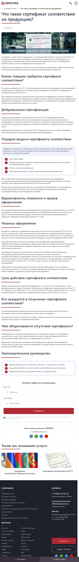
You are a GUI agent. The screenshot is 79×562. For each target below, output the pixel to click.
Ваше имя (39, 390)
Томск (23, 531)
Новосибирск (6, 534)
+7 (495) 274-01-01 (60, 493)
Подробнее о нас (7, 493)
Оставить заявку (59, 559)
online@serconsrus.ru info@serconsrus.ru (61, 502)
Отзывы (4, 515)
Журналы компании (8, 499)
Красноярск (25, 537)
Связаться (64, 540)
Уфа (22, 552)
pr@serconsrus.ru (39, 431)
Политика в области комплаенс (13, 502)
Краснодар (25, 549)
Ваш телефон (39, 401)
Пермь (3, 549)
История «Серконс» (8, 496)
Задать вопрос (64, 549)
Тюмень (4, 555)
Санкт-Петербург (7, 531)
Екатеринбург (6, 546)
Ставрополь (5, 552)
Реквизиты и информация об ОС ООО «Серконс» (20, 509)
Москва (4, 528)
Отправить (38, 411)
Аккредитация (6, 506)
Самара (4, 543)
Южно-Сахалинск (27, 540)
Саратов (24, 546)
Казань (4, 537)
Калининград (26, 534)
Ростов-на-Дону (7, 540)
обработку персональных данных (24, 417)
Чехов (23, 543)
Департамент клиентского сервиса (14, 518)
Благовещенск (26, 555)
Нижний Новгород (28, 528)
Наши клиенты (6, 512)
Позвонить (19, 559)
